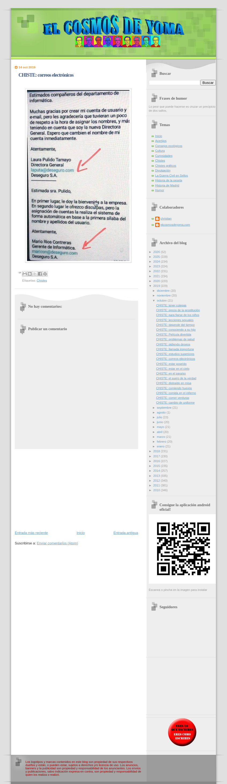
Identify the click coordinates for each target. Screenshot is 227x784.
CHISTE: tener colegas (171, 305)
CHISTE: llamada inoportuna (175, 349)
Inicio (81, 533)
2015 (157, 465)
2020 (157, 281)
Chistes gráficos (165, 165)
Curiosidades (163, 155)
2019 (157, 285)
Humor (159, 190)
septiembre (164, 407)
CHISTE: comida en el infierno (176, 393)
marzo (161, 436)
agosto (161, 412)
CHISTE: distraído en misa (173, 383)
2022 (157, 271)
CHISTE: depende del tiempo (175, 324)
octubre (162, 300)
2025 (157, 256)
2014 (157, 470)
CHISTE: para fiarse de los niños (177, 315)
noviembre (164, 295)
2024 (157, 261)
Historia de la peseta (168, 180)
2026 (157, 251)
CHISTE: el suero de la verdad (176, 378)
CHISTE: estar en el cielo (172, 368)
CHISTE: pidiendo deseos (173, 344)
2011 (157, 485)
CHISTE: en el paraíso (171, 373)
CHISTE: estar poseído (171, 363)
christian (166, 218)
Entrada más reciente (31, 533)
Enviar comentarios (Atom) (57, 543)
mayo (161, 426)
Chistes (42, 280)
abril (160, 432)
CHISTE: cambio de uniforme (175, 402)
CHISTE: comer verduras (172, 397)
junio (160, 422)
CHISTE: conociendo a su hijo (176, 329)
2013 (157, 475)
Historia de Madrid (167, 185)
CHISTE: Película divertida (173, 334)
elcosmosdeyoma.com (175, 224)
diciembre (163, 290)
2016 (157, 461)
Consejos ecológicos (168, 145)
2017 (157, 456)
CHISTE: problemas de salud (175, 339)
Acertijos (160, 140)
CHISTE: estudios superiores (175, 354)
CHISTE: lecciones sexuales (174, 320)
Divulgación (162, 170)
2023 (157, 266)
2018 (157, 451)
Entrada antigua (125, 533)
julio (160, 417)
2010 (157, 490)
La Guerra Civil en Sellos (171, 175)
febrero (162, 441)
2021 (157, 276)
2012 (157, 480)
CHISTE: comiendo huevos (174, 388)
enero (161, 446)
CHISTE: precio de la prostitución (178, 310)
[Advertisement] (76, 489)
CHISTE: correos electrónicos (175, 358)
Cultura (160, 150)
